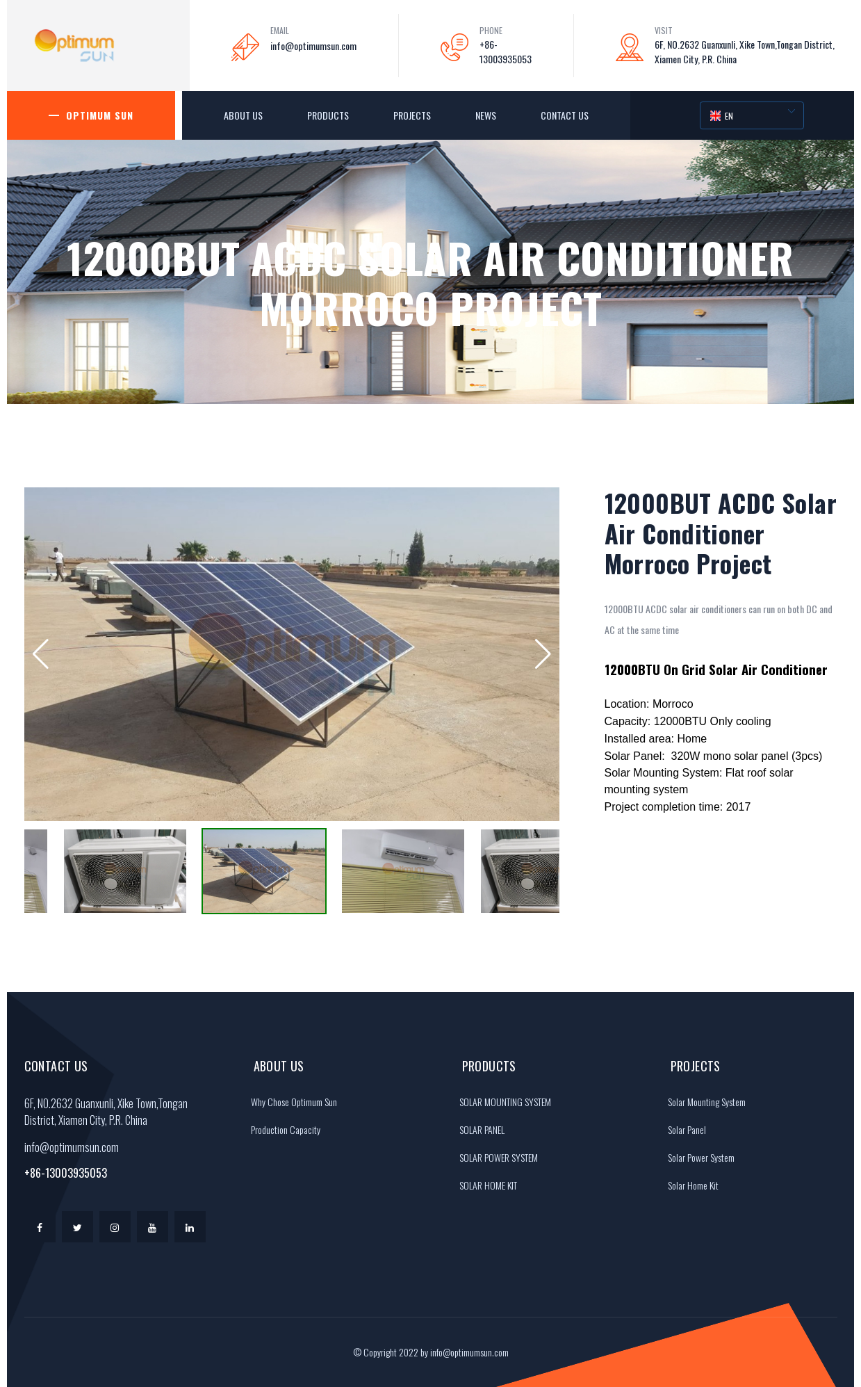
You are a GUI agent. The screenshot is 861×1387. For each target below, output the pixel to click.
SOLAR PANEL (478, 1129)
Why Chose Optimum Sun (290, 1101)
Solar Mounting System (703, 1101)
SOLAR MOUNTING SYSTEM (501, 1101)
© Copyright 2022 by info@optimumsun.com (431, 1352)
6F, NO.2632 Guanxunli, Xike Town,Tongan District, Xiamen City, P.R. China (745, 51)
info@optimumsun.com (313, 45)
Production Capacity (282, 1129)
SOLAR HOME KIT (484, 1185)
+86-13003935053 (505, 51)
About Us (243, 115)
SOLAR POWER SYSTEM (495, 1157)
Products (328, 115)
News (485, 115)
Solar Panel (683, 1129)
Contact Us (565, 115)
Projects (412, 115)
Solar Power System (698, 1157)
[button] (40, 654)
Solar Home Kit (690, 1185)
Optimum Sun (99, 115)
